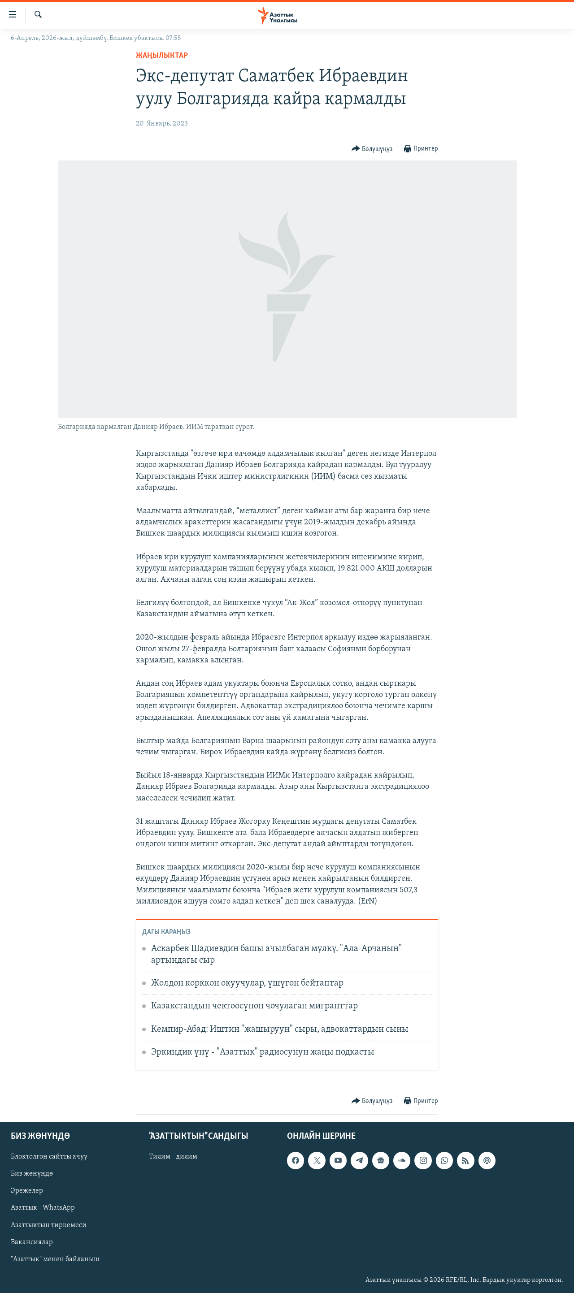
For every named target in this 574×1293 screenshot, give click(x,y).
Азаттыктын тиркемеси (49, 1224)
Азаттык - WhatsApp (43, 1207)
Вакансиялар (32, 1241)
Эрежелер (27, 1190)
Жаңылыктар (162, 56)
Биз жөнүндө (32, 1173)
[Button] (372, 149)
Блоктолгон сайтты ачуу (49, 1156)
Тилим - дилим (173, 1156)
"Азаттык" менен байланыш (55, 1259)
